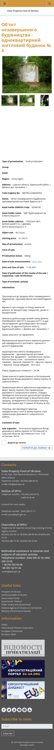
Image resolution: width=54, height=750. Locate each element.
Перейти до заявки (36, 447)
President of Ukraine (11, 591)
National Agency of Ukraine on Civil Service (21, 607)
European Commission (12, 631)
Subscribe (8, 733)
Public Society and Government (16, 604)
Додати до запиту (17, 442)
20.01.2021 (37, 261)
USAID (4, 624)
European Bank (8, 634)
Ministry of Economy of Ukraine (16, 611)
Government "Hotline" (11, 601)
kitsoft (31, 745)
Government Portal (10, 598)
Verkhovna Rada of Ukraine (14, 595)
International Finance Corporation (17, 627)
